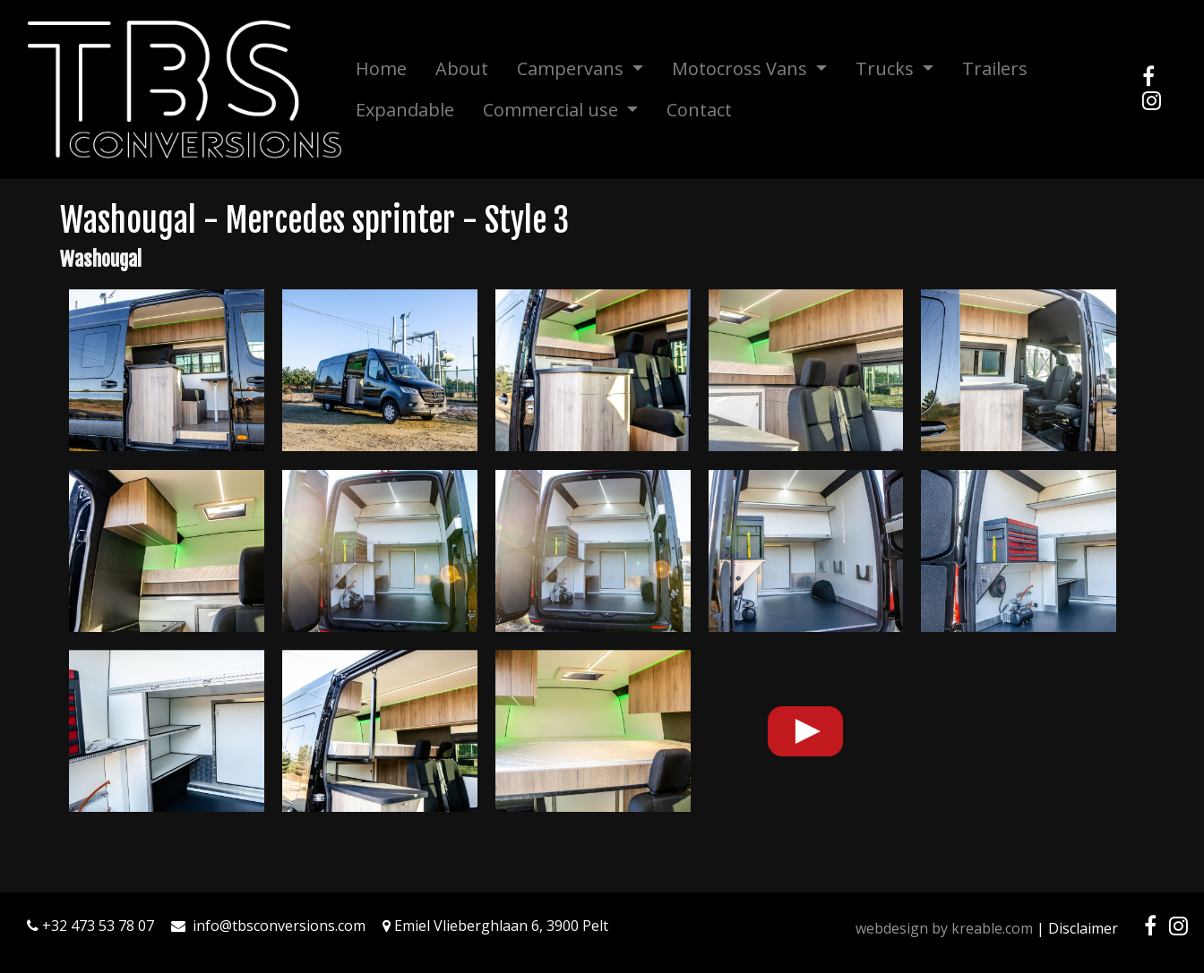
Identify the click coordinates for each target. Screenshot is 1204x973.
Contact (699, 110)
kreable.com (992, 928)
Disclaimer (1083, 928)
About (461, 68)
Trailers (995, 68)
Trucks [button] (887, 68)
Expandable (405, 110)
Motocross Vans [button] (742, 68)
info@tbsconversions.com (279, 925)
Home (381, 68)
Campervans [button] (572, 68)
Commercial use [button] (553, 110)
